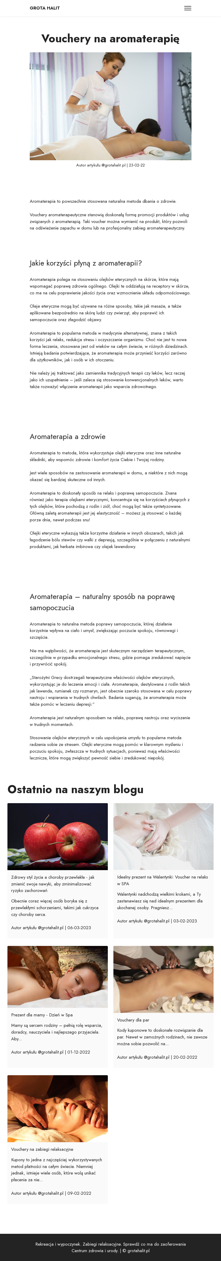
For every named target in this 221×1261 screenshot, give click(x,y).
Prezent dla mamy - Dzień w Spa (42, 1014)
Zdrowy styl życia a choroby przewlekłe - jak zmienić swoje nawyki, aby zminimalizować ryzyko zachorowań (52, 884)
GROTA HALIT (45, 8)
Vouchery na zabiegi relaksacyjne (42, 1149)
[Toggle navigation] (187, 8)
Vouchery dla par (133, 1020)
